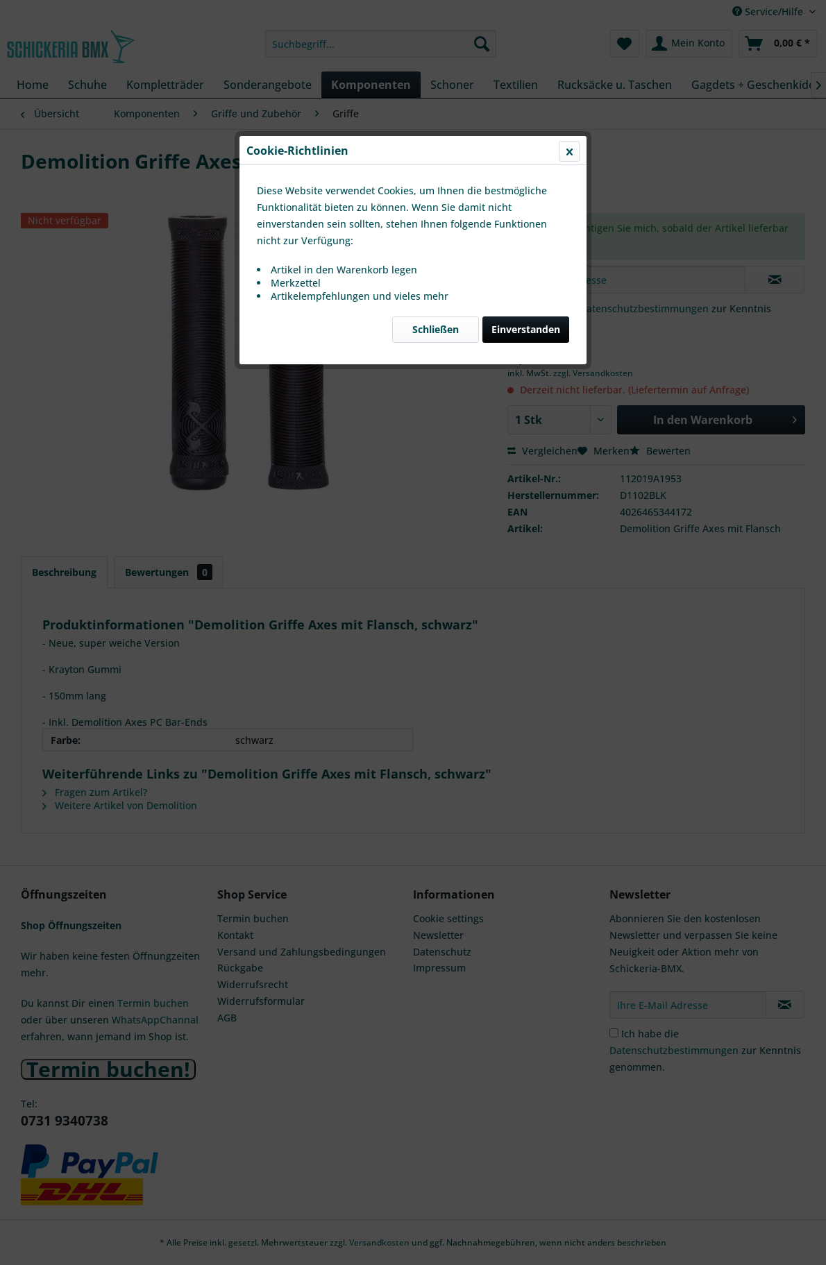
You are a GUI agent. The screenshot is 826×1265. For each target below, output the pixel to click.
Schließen (435, 329)
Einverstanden (525, 329)
